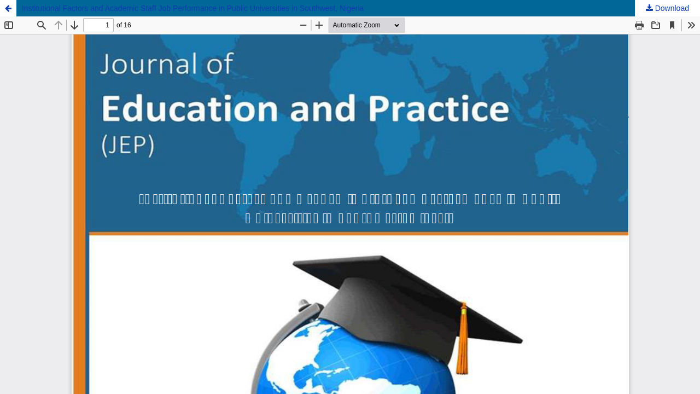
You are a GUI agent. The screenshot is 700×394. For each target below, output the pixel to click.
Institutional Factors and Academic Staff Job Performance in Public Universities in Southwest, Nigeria (193, 8)
